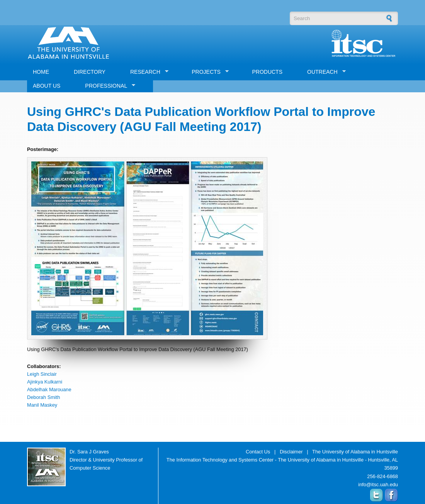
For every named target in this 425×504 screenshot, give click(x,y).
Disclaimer (291, 452)
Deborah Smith (43, 397)
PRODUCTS (267, 72)
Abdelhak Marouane (49, 389)
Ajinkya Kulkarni (44, 382)
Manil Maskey (42, 405)
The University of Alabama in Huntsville (355, 452)
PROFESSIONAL (107, 86)
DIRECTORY (89, 72)
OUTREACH (323, 72)
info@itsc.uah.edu (378, 484)
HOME (41, 72)
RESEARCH (146, 72)
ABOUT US (46, 86)
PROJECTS (207, 72)
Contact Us (258, 452)
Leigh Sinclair (42, 374)
